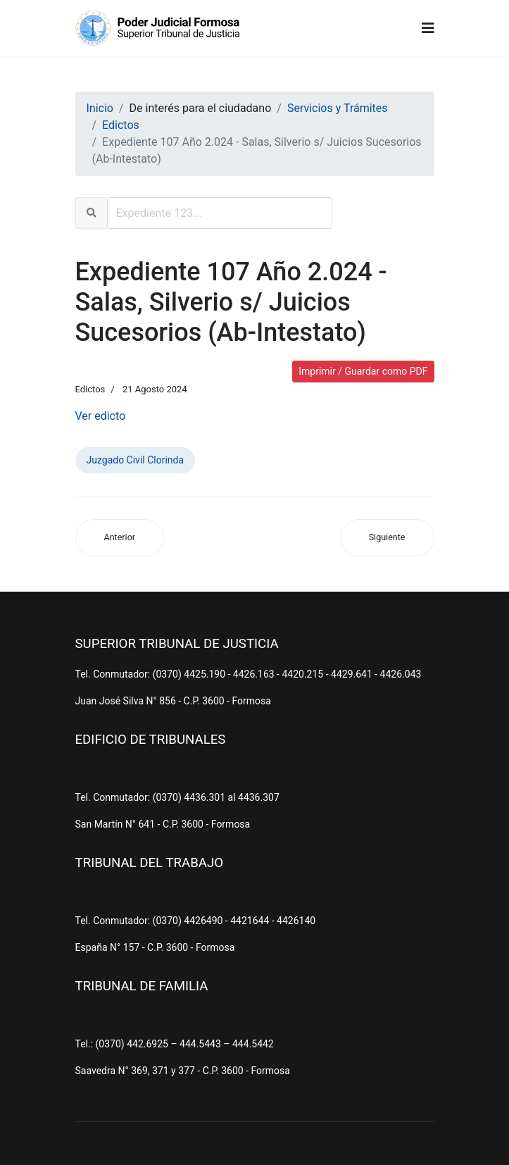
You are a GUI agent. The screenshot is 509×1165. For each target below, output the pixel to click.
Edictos (90, 389)
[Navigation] (428, 28)
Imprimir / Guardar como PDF (363, 371)
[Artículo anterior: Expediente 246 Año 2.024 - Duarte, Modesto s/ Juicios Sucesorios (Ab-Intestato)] (120, 537)
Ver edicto (100, 416)
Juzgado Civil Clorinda (135, 460)
